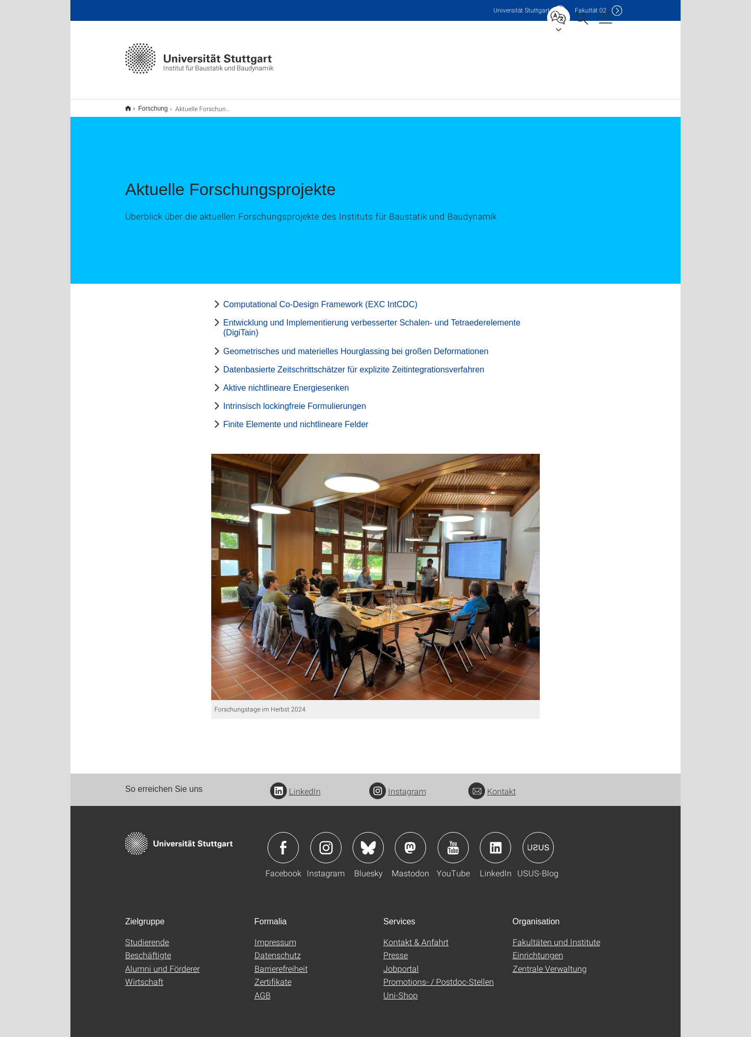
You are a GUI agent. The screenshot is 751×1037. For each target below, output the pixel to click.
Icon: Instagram (326, 841)
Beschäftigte (148, 948)
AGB (263, 988)
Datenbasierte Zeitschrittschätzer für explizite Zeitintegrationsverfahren (353, 362)
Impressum (275, 935)
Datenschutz (278, 948)
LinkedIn (295, 784)
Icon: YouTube (453, 841)
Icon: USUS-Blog (538, 841)
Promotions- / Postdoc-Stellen (438, 974)
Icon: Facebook (283, 841)
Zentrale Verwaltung (550, 961)
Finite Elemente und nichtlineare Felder (295, 417)
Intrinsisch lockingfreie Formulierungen (294, 399)
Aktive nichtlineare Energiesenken (286, 381)
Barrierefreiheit (281, 961)
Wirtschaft (144, 974)
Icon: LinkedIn (495, 841)
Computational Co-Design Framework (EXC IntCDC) (320, 297)
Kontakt (492, 784)
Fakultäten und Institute (556, 935)
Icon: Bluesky (368, 841)
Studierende (147, 935)
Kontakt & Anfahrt (416, 935)
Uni (521, 10)
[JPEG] (375, 570)
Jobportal (401, 961)
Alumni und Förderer (162, 961)
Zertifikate (273, 974)
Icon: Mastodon (410, 841)
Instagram (397, 784)
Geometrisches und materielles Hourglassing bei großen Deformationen (356, 344)
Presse (395, 948)
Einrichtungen (538, 948)
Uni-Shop (400, 988)
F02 (591, 10)
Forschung (147, 104)
